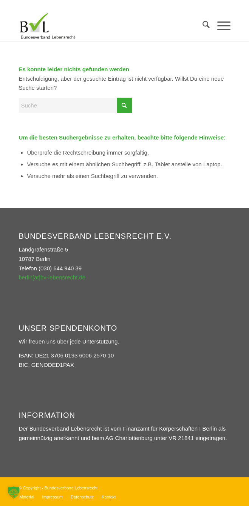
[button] (13, 492)
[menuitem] (202, 26)
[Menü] (220, 26)
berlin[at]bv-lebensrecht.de (52, 277)
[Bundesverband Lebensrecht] (103, 26)
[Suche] (202, 26)
